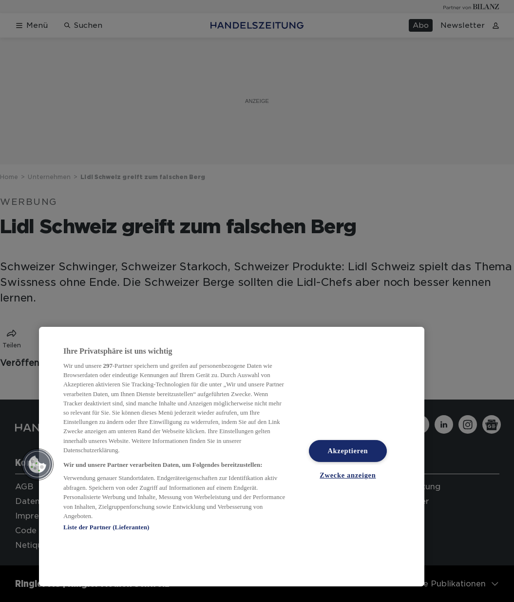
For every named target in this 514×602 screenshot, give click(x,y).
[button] (37, 464)
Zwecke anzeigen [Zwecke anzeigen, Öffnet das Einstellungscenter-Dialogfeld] (348, 475)
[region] (231, 456)
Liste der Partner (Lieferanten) (106, 527)
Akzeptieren (347, 451)
